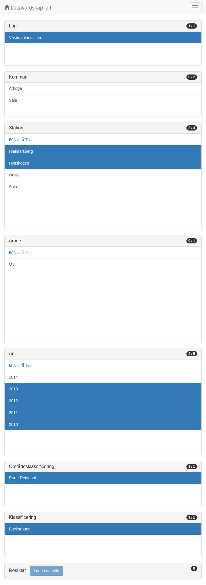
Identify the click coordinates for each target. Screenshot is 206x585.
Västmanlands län (25, 37)
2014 (13, 377)
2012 (13, 400)
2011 (13, 412)
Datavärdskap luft (27, 8)
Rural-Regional (22, 478)
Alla (14, 140)
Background (20, 529)
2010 (13, 424)
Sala (13, 100)
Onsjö (14, 175)
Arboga (15, 88)
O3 (11, 264)
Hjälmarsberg (21, 151)
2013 (13, 389)
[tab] (103, 571)
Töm (26, 140)
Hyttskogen (19, 163)
